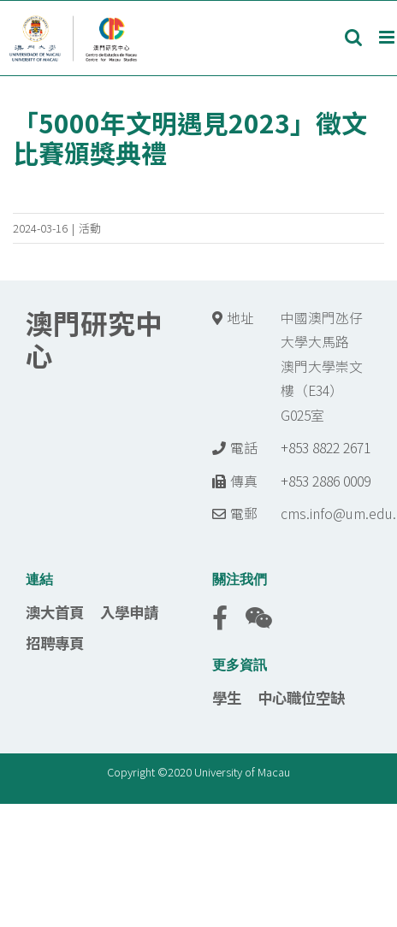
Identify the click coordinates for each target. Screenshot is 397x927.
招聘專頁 (55, 642)
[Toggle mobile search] (353, 37)
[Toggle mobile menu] (388, 37)
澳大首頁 (55, 612)
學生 (226, 697)
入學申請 (129, 612)
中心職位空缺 (301, 697)
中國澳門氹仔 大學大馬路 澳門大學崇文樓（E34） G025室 (322, 366)
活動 (90, 228)
